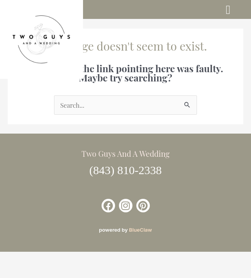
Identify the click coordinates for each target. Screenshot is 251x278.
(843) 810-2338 (125, 170)
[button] (228, 9)
